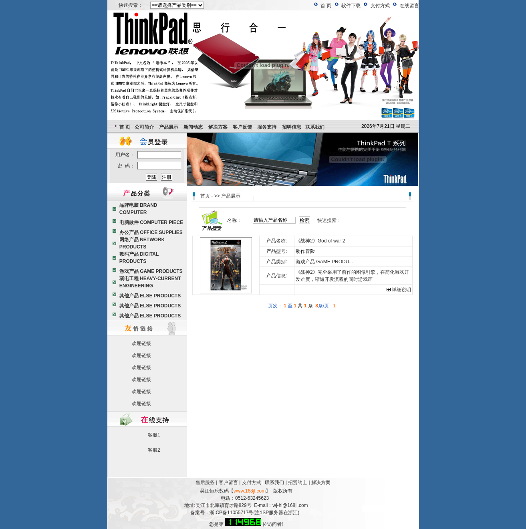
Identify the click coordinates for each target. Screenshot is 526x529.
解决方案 (321, 482)
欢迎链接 (141, 343)
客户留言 (228, 482)
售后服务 (205, 482)
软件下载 (351, 5)
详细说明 (399, 290)
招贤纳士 (297, 482)
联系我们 (274, 482)
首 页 (325, 5)
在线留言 (409, 5)
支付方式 (380, 5)
